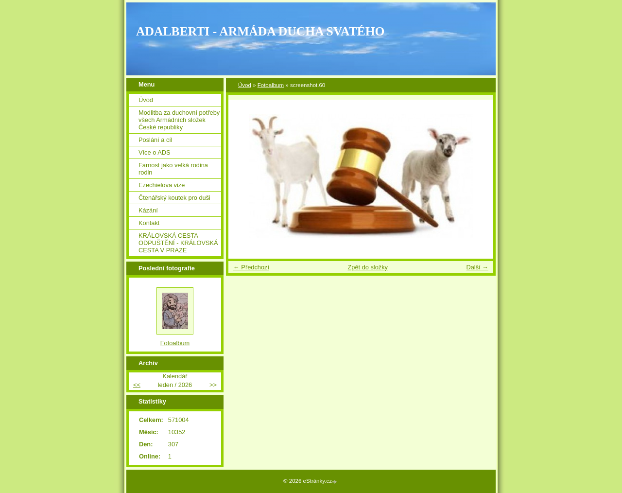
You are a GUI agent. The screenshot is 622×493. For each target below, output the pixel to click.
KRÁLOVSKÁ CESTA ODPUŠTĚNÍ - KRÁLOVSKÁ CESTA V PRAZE (178, 243)
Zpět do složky (367, 267)
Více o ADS (154, 152)
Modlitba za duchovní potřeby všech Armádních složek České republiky (179, 120)
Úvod (244, 85)
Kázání (148, 210)
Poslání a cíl (155, 139)
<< (136, 384)
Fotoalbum (271, 85)
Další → (477, 267)
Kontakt (148, 223)
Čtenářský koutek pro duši (174, 197)
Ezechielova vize (161, 185)
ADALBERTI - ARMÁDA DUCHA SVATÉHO (260, 31)
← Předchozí (251, 267)
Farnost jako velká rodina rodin (173, 168)
